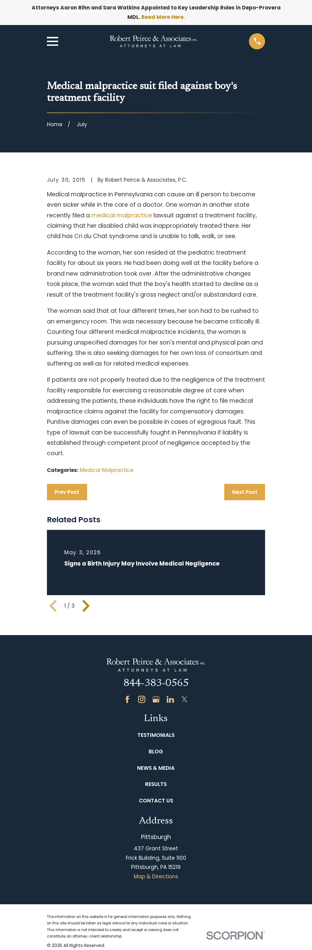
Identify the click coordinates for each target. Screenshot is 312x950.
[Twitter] (184, 699)
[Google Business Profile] (156, 699)
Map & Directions (156, 876)
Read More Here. (163, 17)
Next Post (244, 492)
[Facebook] (127, 699)
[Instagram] (141, 699)
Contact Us (156, 800)
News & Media (156, 768)
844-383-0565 (156, 683)
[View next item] (86, 606)
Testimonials (156, 735)
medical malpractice (121, 215)
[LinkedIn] (170, 699)
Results (156, 784)
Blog (156, 751)
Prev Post (67, 492)
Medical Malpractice (106, 470)
